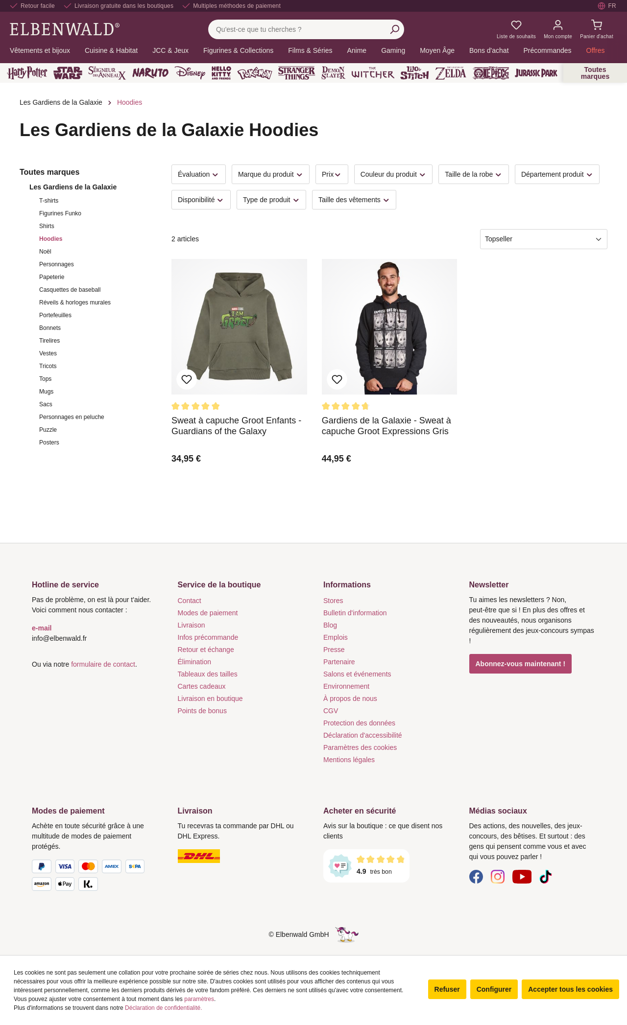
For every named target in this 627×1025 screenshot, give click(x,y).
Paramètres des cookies (360, 747)
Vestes (48, 353)
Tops (45, 378)
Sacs (45, 404)
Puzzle (48, 429)
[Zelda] (450, 73)
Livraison (191, 625)
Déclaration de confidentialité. (163, 1007)
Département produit (557, 174)
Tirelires (49, 340)
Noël (45, 251)
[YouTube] (522, 876)
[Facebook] (476, 876)
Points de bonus (202, 711)
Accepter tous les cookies (570, 989)
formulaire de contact (103, 664)
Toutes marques (595, 73)
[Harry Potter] (27, 73)
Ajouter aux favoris (186, 379)
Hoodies (50, 238)
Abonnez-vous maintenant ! (521, 664)
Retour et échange (206, 649)
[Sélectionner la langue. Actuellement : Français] (607, 6)
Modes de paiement (208, 613)
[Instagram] (498, 876)
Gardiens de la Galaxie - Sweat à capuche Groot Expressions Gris (386, 426)
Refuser (447, 989)
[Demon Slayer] (333, 73)
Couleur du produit (394, 174)
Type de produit (271, 200)
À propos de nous (350, 698)
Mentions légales (349, 760)
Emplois (335, 637)
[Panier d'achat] (596, 29)
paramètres (199, 999)
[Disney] (189, 73)
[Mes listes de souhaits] (516, 29)
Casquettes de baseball (69, 289)
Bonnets (50, 328)
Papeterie (51, 277)
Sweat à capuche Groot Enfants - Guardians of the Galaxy (236, 426)
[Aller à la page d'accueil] (65, 29)
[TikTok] (545, 876)
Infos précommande (208, 637)
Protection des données (359, 723)
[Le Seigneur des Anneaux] (107, 73)
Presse (334, 649)
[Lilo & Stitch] (414, 73)
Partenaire (339, 662)
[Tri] (543, 239)
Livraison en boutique (210, 698)
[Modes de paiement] (95, 877)
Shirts (46, 226)
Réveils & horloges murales (75, 302)
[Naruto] (150, 73)
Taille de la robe (474, 174)
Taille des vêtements (354, 200)
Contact (189, 601)
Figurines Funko (60, 213)
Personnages (56, 264)
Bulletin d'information (355, 613)
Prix (332, 174)
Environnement (346, 686)
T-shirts (48, 200)
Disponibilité (201, 200)
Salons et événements (357, 674)
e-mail (41, 628)
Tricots (48, 366)
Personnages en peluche (71, 417)
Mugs (46, 391)
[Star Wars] (67, 73)
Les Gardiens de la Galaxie (73, 187)
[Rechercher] (394, 29)
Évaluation (198, 174)
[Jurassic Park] (536, 73)
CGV (330, 711)
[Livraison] (241, 856)
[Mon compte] (558, 29)
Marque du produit (270, 174)
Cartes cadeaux (202, 686)
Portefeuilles (55, 315)
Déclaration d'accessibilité (362, 735)
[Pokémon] (254, 73)
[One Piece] (491, 73)
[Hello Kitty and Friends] (221, 73)
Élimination (194, 662)
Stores (333, 601)
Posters (49, 442)
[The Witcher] (373, 73)
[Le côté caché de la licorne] (347, 934)
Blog (330, 625)
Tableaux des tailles (208, 674)
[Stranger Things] (296, 73)
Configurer (494, 989)
